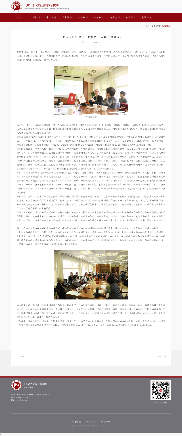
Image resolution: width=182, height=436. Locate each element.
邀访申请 (147, 17)
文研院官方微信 (160, 392)
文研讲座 (166, 26)
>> (157, 26)
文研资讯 (83, 17)
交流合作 (115, 17)
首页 (19, 17)
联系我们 (91, 421)
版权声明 (106, 421)
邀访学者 (51, 17)
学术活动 (67, 17)
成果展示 (131, 17)
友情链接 (76, 421)
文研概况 (35, 17)
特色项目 (99, 17)
